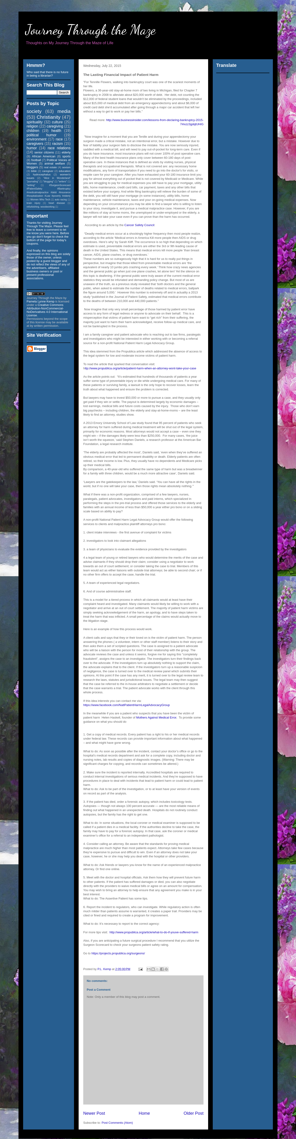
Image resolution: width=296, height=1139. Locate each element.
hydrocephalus (42, 174)
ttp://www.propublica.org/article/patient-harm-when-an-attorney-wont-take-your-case (140, 368)
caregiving (55, 126)
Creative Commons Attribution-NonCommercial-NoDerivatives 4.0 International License (47, 310)
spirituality (35, 122)
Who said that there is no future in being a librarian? (47, 73)
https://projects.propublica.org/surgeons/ (118, 953)
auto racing (61, 199)
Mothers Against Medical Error (156, 717)
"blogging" (48, 181)
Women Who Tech (40, 199)
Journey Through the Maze (90, 29)
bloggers (32, 167)
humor (32, 148)
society (34, 111)
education (65, 170)
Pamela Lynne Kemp (40, 301)
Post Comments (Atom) (117, 1122)
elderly (66, 152)
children (33, 131)
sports (66, 156)
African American (44, 156)
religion (32, 126)
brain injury (33, 203)
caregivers (35, 144)
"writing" (31, 185)
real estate (50, 167)
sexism (66, 167)
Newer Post (94, 1113)
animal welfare (54, 163)
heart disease (57, 203)
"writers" (62, 181)
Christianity (49, 117)
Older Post (194, 1113)
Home (144, 1113)
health (56, 131)
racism (57, 144)
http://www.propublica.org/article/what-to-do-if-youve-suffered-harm (153, 932)
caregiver (47, 170)
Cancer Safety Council (139, 225)
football (36, 160)
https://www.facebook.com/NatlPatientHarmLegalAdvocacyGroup (126, 705)
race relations (59, 148)
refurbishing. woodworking (41, 206)
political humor (41, 135)
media (64, 111)
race (59, 139)
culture (57, 122)
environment (36, 139)
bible (34, 170)
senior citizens (44, 152)
